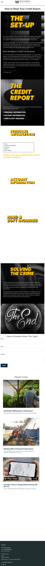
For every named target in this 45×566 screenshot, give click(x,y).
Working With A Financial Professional (18, 449)
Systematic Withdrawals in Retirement (18, 411)
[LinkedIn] (3, 565)
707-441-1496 (7, 547)
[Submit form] (4, 365)
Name (2, 338)
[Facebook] (1, 565)
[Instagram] (5, 565)
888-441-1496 (8, 549)
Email (2, 346)
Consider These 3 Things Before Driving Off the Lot (20, 485)
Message (3, 354)
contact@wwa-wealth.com (6, 562)
